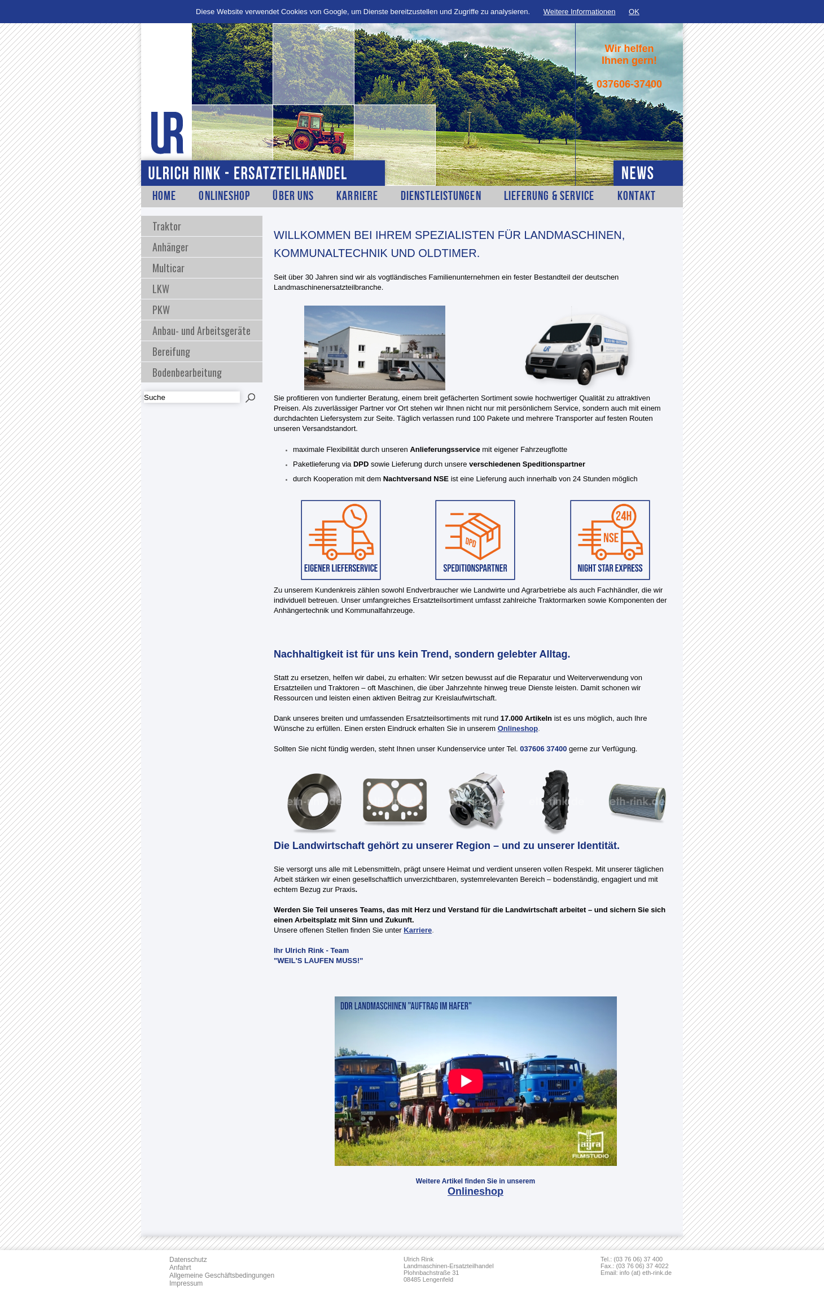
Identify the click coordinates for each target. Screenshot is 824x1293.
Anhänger (170, 247)
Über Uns (293, 196)
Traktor (166, 226)
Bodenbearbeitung (187, 372)
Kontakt (636, 196)
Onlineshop (224, 196)
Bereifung (171, 351)
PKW (161, 309)
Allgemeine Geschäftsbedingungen (221, 1275)
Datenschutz (188, 1260)
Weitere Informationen (580, 11)
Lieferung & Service (549, 196)
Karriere (357, 196)
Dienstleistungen (441, 196)
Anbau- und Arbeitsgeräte (201, 330)
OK (634, 11)
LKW (160, 288)
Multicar (168, 267)
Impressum (186, 1283)
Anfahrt (180, 1268)
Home (164, 196)
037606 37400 (543, 749)
